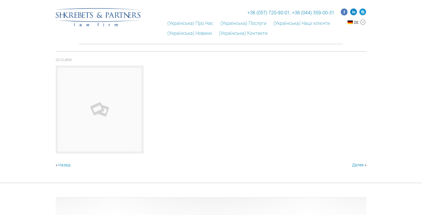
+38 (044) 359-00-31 (313, 12)
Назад (64, 165)
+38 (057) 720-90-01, (269, 12)
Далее (358, 165)
